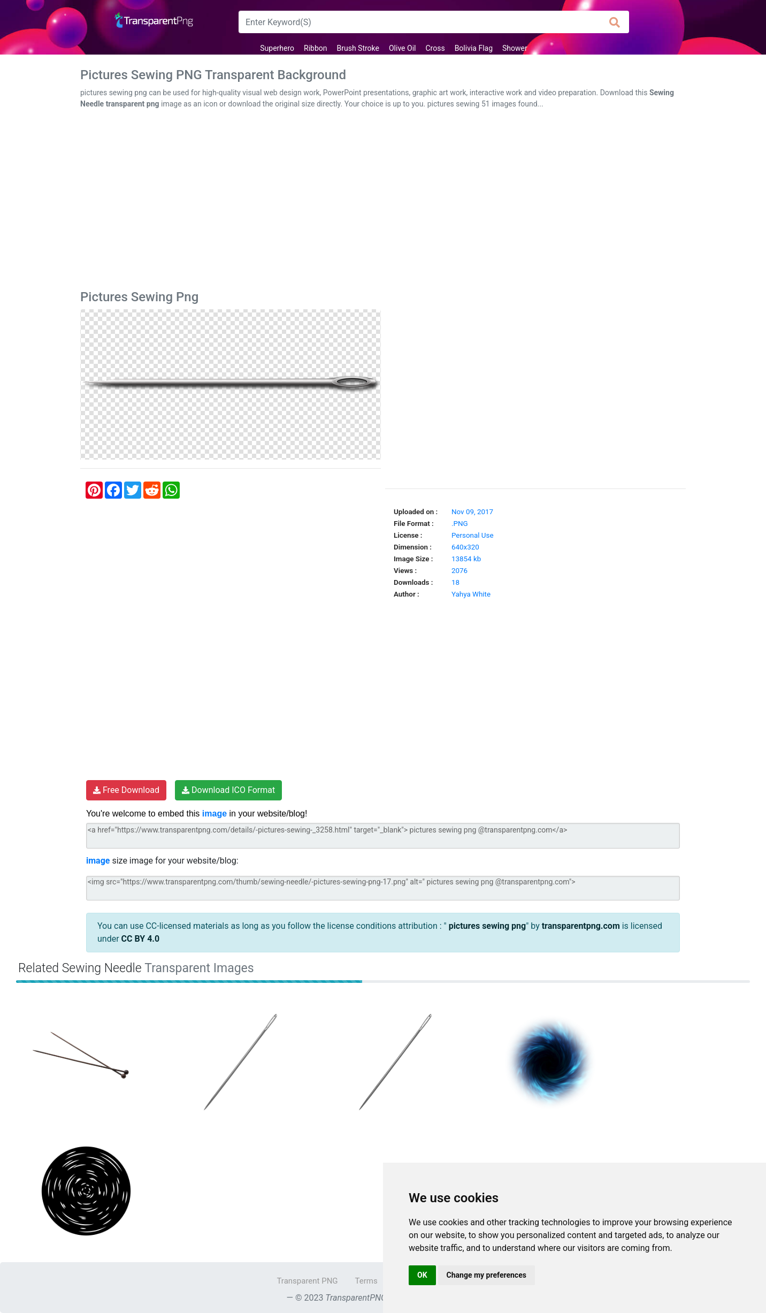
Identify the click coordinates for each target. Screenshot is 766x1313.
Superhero (277, 48)
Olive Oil (402, 48)
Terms (366, 1281)
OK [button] (422, 1275)
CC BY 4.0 (140, 939)
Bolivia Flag (474, 48)
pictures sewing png (486, 926)
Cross (435, 48)
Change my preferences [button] (486, 1275)
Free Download (126, 790)
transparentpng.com (581, 926)
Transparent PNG (307, 1281)
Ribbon (315, 48)
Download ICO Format (228, 790)
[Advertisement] (383, 202)
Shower (514, 48)
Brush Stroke (358, 48)
